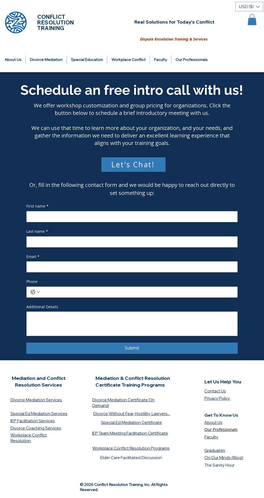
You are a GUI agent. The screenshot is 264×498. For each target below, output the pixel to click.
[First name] (130, 216)
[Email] (130, 266)
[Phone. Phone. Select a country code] (35, 292)
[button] (249, 6)
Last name (37, 231)
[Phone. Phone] (137, 292)
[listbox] (249, 6)
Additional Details (42, 306)
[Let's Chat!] (133, 164)
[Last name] (130, 242)
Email (32, 256)
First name (37, 206)
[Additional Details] (132, 324)
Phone (32, 281)
